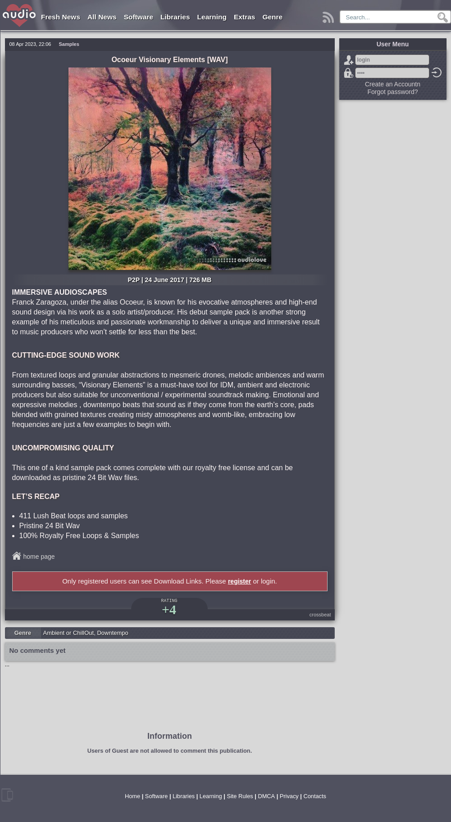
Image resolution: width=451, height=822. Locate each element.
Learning (212, 17)
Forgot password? (349, 73)
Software (138, 17)
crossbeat (320, 614)
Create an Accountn (392, 84)
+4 (169, 609)
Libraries (175, 17)
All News (102, 17)
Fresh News (60, 17)
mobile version (7, 795)
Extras (244, 17)
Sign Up (349, 60)
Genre (272, 17)
